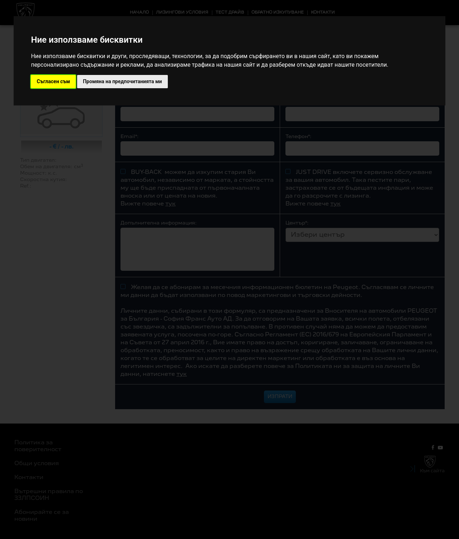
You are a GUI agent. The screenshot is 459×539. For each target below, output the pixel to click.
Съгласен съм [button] (53, 81)
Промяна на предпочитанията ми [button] (122, 81)
